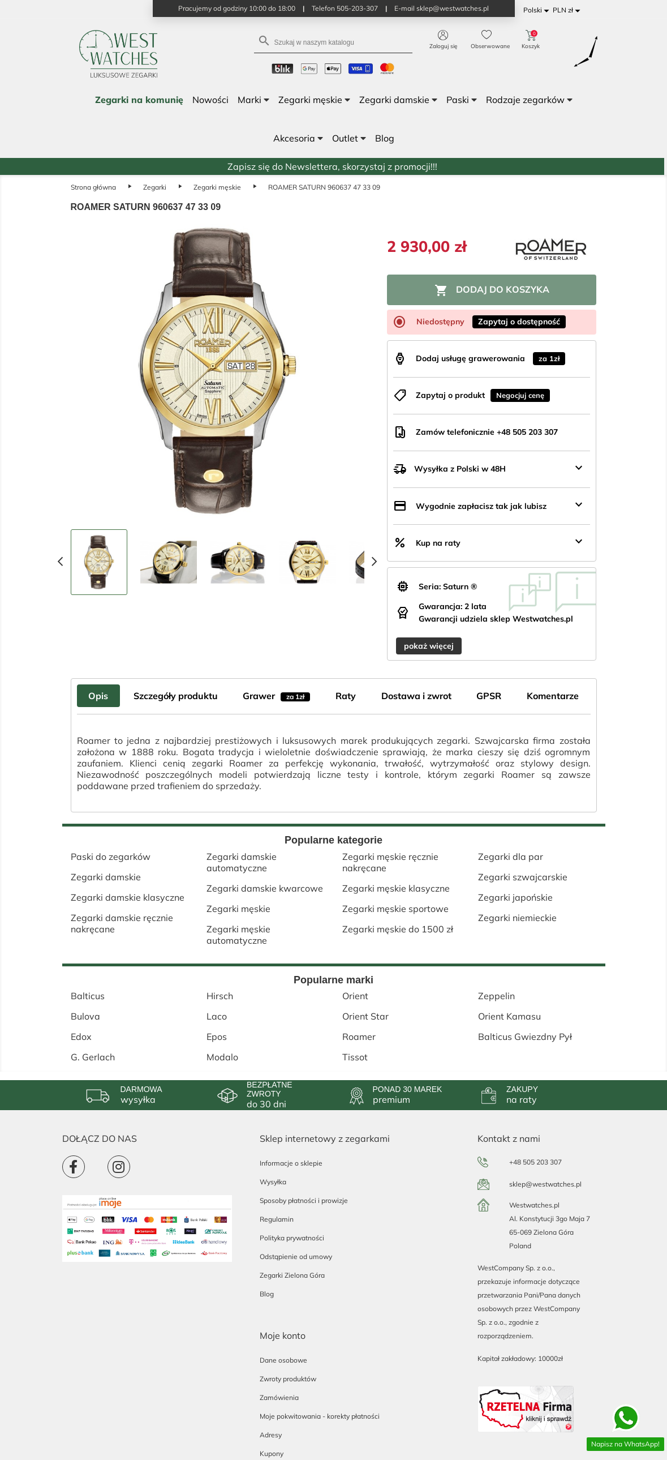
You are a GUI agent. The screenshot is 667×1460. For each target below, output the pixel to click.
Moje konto (282, 1335)
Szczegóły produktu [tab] (176, 695)
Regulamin (277, 1219)
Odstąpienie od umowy (296, 1256)
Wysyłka (273, 1182)
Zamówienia (279, 1397)
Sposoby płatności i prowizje (304, 1200)
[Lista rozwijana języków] (538, 10)
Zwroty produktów (288, 1379)
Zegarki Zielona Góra (292, 1275)
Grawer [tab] (276, 695)
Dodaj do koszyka (491, 290)
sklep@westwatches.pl (545, 1184)
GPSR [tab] (488, 695)
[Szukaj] (333, 41)
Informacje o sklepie (291, 1163)
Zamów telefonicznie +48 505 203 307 (487, 432)
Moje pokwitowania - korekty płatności (320, 1416)
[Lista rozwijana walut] (568, 10)
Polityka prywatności (292, 1238)
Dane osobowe (283, 1360)
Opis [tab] (98, 695)
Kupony (271, 1453)
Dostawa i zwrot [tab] (416, 695)
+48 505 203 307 (535, 1162)
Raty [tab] (345, 695)
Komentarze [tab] (553, 695)
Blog (267, 1294)
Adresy (271, 1435)
